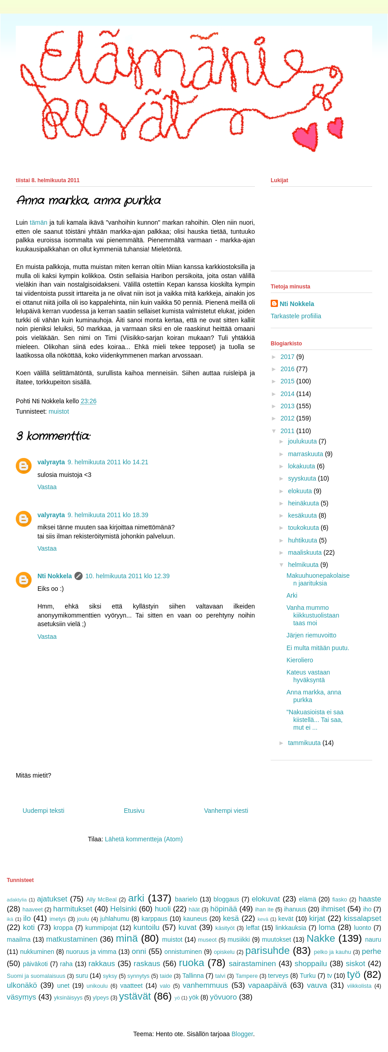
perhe (371, 951)
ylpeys (101, 998)
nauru (373, 939)
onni (139, 951)
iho (367, 909)
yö (177, 997)
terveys (278, 975)
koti (29, 927)
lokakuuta (302, 466)
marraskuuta (306, 454)
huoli (163, 909)
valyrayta (51, 462)
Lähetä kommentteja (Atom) (144, 839)
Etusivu (134, 810)
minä (127, 938)
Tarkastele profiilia (296, 316)
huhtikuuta (303, 540)
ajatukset (52, 899)
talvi (220, 976)
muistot (59, 411)
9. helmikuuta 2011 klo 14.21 (108, 462)
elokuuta (301, 491)
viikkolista (359, 986)
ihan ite (264, 909)
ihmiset (333, 909)
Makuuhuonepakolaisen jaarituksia (318, 579)
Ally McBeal (101, 899)
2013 (288, 406)
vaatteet (131, 985)
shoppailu (311, 963)
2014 (288, 393)
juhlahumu (114, 918)
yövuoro (223, 997)
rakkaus (101, 963)
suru (82, 975)
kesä (231, 918)
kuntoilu (147, 927)
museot (207, 940)
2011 (288, 430)
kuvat (187, 927)
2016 (288, 369)
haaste (370, 899)
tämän (38, 222)
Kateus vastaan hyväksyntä (308, 676)
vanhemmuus (205, 985)
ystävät (135, 996)
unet (63, 985)
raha (66, 963)
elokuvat (266, 899)
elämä (307, 899)
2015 (288, 381)
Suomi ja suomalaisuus (36, 976)
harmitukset (72, 909)
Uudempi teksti (44, 810)
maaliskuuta (305, 552)
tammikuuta (305, 742)
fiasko (339, 899)
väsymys (21, 997)
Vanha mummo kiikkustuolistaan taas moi (312, 615)
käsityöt (225, 928)
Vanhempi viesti (226, 810)
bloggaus (226, 899)
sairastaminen (252, 963)
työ (353, 974)
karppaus (155, 918)
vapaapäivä (267, 985)
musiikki (238, 939)
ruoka (191, 962)
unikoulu (97, 986)
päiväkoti (35, 963)
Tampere (247, 976)
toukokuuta (304, 527)
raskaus (147, 963)
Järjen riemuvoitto (311, 635)
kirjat (317, 918)
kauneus (195, 918)
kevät (285, 918)
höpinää (223, 909)
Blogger (242, 1034)
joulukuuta (303, 441)
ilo (27, 918)
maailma (19, 939)
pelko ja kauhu (332, 952)
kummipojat (101, 927)
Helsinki (123, 909)
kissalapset (362, 918)
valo (165, 986)
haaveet (33, 909)
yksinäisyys (68, 998)
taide (166, 976)
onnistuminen (183, 951)
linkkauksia (290, 927)
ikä (10, 919)
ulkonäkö (22, 985)
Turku (308, 975)
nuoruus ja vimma (91, 951)
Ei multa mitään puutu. (317, 647)
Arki (291, 595)
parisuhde (267, 950)
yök (194, 997)
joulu (83, 919)
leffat (252, 927)
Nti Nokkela (54, 576)
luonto (362, 927)
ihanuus (295, 909)
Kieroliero (299, 660)
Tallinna (192, 975)
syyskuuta (303, 478)
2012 (288, 418)
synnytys (138, 976)
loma (327, 927)
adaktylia (17, 899)
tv (329, 975)
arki (136, 898)
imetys (58, 919)
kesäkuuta (303, 515)
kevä (263, 919)
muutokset (276, 939)
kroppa (63, 927)
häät (194, 909)
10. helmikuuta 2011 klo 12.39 (127, 576)
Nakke (320, 938)
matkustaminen (71, 939)
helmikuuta (304, 564)
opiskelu (224, 952)
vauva (317, 985)
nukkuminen (37, 951)
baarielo (186, 899)
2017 (288, 356)
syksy (110, 976)
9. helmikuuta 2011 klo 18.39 (108, 515)
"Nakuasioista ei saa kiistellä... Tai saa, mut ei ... (314, 719)
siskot (355, 963)
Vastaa (47, 487)
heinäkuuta (304, 503)
